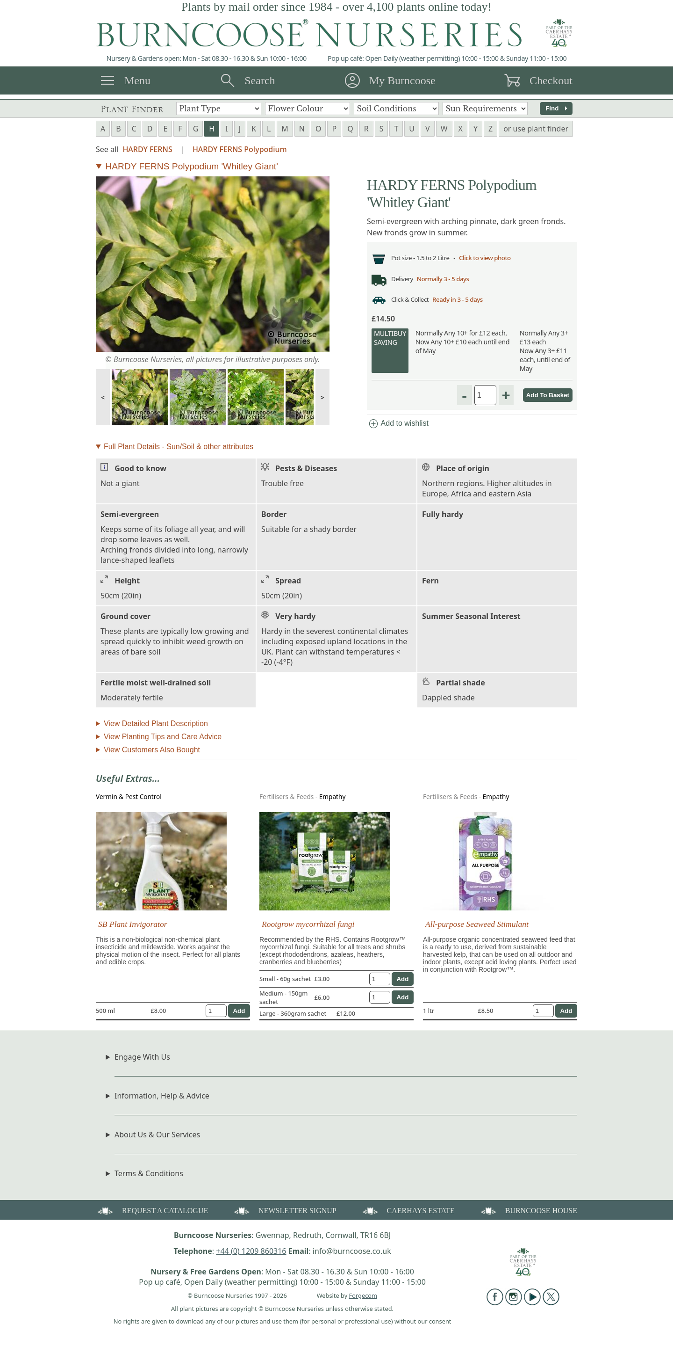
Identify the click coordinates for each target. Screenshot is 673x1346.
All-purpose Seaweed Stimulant (477, 927)
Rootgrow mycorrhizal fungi (308, 927)
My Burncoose (402, 80)
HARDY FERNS (147, 149)
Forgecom (363, 1299)
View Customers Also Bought (152, 753)
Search (259, 80)
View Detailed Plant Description (156, 727)
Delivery (403, 280)
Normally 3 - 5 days (447, 280)
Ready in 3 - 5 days (463, 302)
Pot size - (404, 258)
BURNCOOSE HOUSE (528, 1213)
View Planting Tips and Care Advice (163, 740)
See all (107, 149)
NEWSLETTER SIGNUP (284, 1213)
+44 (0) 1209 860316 (251, 1254)
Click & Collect (411, 302)
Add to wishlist (398, 427)
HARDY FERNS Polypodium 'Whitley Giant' (191, 166)
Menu (137, 80)
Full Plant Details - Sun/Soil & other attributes (178, 450)
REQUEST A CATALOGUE (152, 1213)
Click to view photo (493, 258)
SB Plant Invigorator (132, 927)
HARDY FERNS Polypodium (240, 149)
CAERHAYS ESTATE (408, 1213)
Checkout (551, 80)
